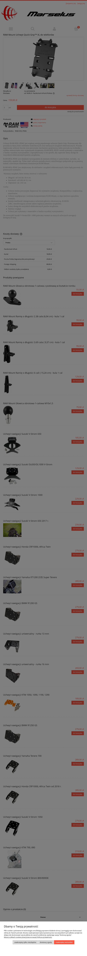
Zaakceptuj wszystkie (64, 942)
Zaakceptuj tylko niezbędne (25, 942)
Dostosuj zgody (46, 942)
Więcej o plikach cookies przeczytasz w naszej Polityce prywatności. (28, 937)
